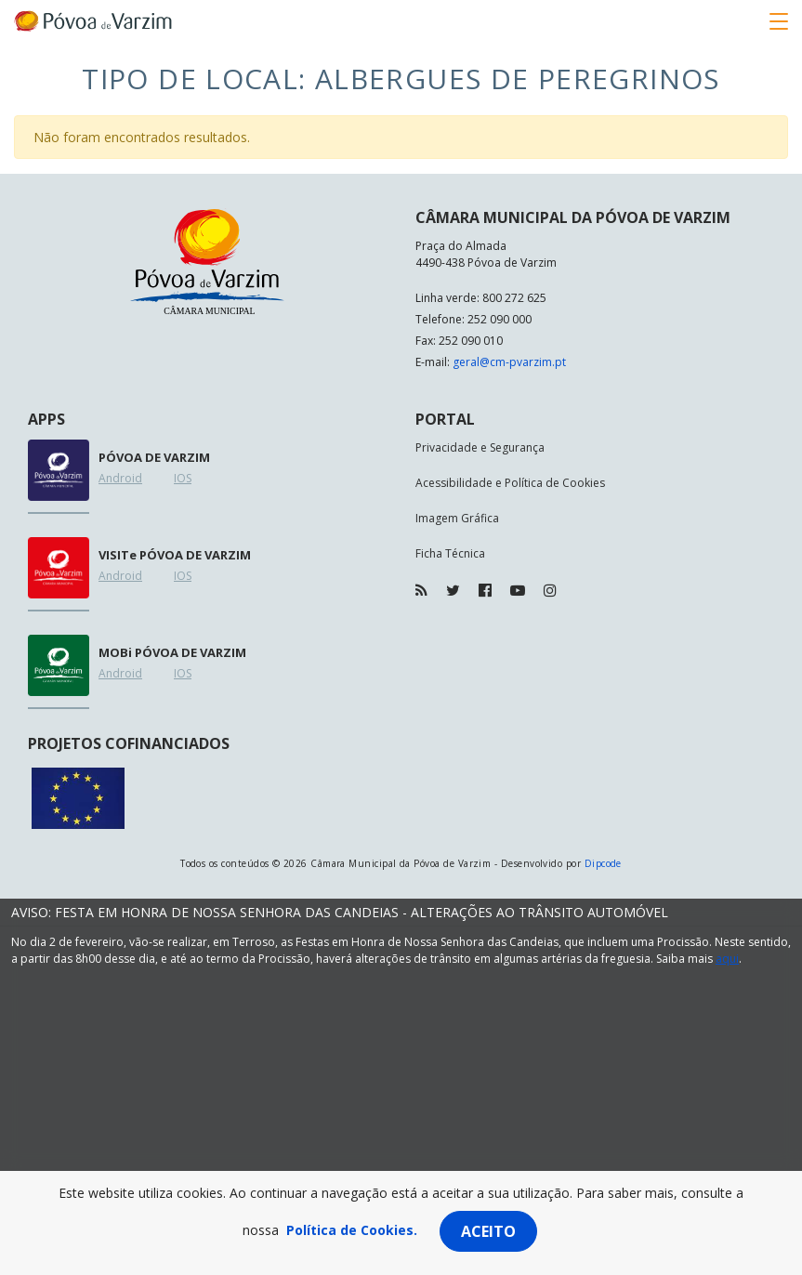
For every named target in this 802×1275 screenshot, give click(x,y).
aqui (727, 958)
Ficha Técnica (450, 553)
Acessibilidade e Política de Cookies (510, 483)
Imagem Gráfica (457, 518)
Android (120, 478)
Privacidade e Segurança (480, 447)
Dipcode (603, 863)
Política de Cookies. (351, 1230)
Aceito (488, 1231)
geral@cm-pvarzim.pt (509, 362)
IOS (182, 478)
